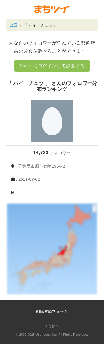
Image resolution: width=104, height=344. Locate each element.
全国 (14, 25)
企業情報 (52, 326)
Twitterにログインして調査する (52, 66)
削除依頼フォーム (52, 311)
